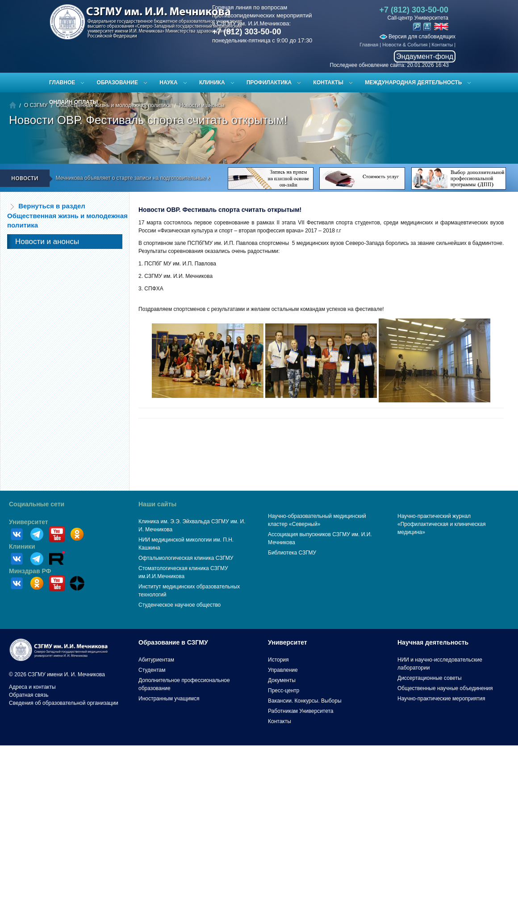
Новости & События (404, 44)
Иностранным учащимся (168, 698)
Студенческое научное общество (179, 605)
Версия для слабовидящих (417, 36)
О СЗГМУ (35, 105)
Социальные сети (36, 504)
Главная (368, 44)
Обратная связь (28, 695)
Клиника (212, 82)
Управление (283, 670)
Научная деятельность (432, 642)
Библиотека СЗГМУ (292, 553)
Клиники (22, 546)
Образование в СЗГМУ (173, 642)
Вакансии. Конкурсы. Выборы (305, 701)
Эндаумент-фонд (424, 56)
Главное (62, 82)
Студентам (152, 670)
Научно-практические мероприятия (441, 698)
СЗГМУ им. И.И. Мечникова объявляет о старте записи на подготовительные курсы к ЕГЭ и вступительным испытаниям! (170, 178)
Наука (168, 82)
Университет (28, 521)
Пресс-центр (283, 690)
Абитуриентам (156, 660)
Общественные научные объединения (445, 688)
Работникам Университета (301, 711)
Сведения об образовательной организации (63, 703)
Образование (117, 82)
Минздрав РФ (30, 571)
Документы (282, 680)
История (278, 660)
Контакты (442, 44)
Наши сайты (157, 504)
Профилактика (269, 82)
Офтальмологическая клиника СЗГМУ (185, 558)
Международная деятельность (413, 82)
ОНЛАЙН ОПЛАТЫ (73, 102)
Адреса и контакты (32, 687)
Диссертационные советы (429, 678)
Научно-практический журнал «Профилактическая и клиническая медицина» (441, 524)
